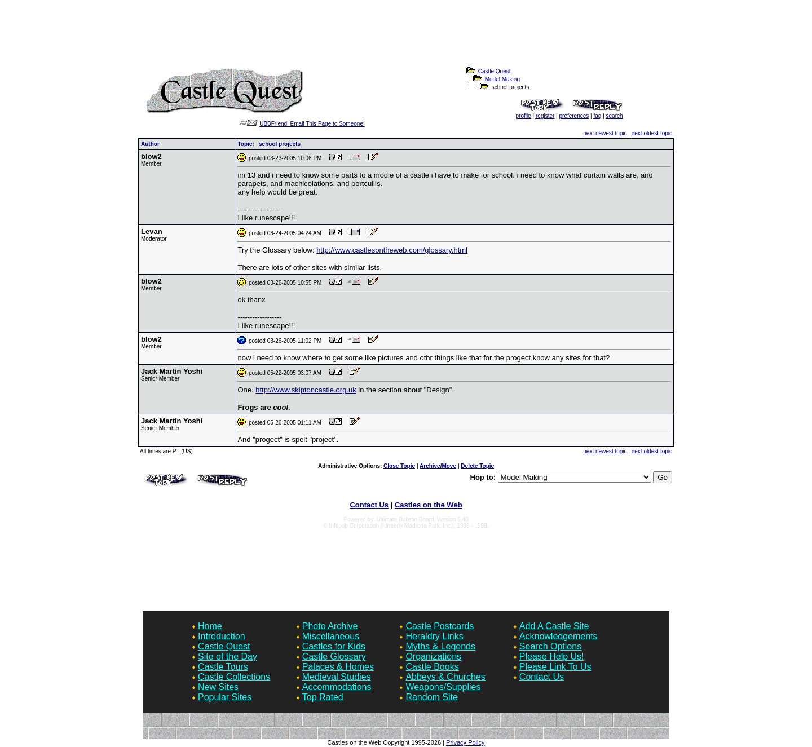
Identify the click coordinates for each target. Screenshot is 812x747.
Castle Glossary (334, 656)
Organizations (433, 656)
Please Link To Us (555, 666)
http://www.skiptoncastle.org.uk (305, 390)
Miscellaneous (330, 636)
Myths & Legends (440, 646)
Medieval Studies (336, 677)
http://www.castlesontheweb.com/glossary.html (391, 250)
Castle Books (431, 666)
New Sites (218, 687)
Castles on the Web (428, 505)
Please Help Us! (551, 656)
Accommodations (337, 687)
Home (210, 626)
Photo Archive (330, 626)
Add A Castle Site (554, 626)
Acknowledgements (558, 636)
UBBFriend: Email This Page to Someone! (312, 124)
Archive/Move (438, 466)
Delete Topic (477, 466)
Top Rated (322, 697)
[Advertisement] (406, 40)
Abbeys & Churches (445, 677)
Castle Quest (494, 71)
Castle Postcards (439, 626)
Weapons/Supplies (442, 687)
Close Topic (399, 466)
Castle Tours (223, 666)
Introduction (221, 636)
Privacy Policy (465, 742)
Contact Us (369, 505)
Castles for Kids (333, 646)
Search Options (550, 646)
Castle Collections (234, 677)
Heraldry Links (434, 636)
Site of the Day (227, 656)
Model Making (502, 79)
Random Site (431, 697)
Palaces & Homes (338, 666)
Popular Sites (224, 697)
